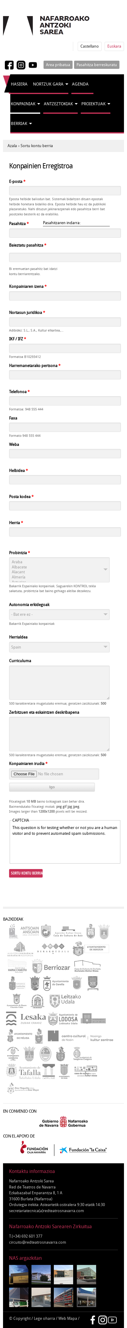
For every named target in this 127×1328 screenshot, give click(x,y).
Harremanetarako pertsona (34, 365)
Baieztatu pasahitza (27, 245)
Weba (14, 444)
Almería (59, 577)
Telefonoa (19, 391)
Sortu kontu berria (37, 145)
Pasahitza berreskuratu (97, 64)
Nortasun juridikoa (27, 312)
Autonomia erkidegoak (29, 604)
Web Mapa (67, 1318)
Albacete (59, 567)
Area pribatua (58, 64)
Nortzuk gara (48, 84)
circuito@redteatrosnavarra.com (37, 1242)
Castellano (89, 46)
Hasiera (19, 84)
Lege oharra (44, 1318)
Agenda (80, 84)
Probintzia (19, 553)
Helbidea (18, 470)
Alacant (59, 572)
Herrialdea (18, 637)
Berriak (19, 123)
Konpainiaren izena (28, 286)
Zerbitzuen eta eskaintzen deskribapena (44, 712)
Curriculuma (20, 661)
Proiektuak (93, 103)
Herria (16, 523)
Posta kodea (21, 496)
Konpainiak (23, 103)
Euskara (114, 46)
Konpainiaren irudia (28, 763)
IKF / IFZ (17, 339)
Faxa (13, 418)
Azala (12, 145)
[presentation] (58, 848)
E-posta (17, 181)
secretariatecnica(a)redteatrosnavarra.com (46, 1210)
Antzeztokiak (58, 103)
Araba (59, 562)
